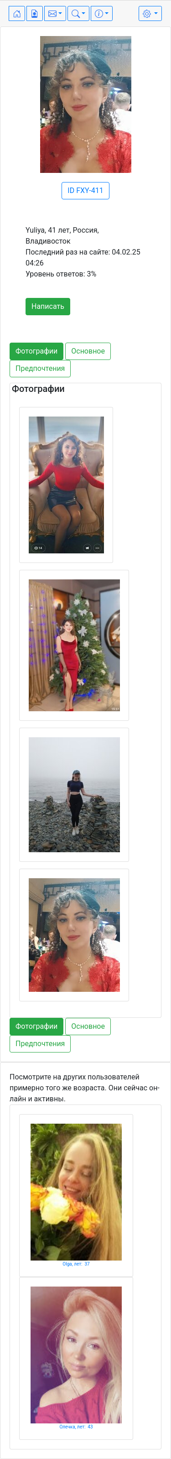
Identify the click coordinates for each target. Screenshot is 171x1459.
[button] (55, 13)
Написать (47, 306)
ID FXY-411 (85, 190)
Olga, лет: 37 (75, 1263)
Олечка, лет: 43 (76, 1426)
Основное (88, 351)
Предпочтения (40, 368)
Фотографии (36, 351)
